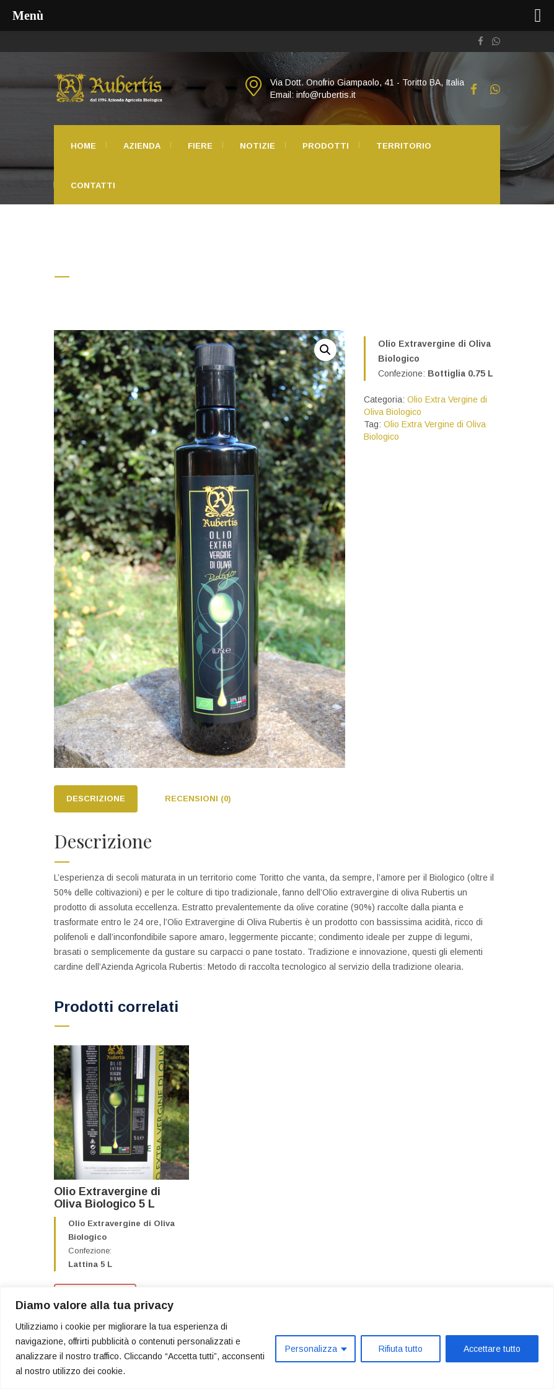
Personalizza (311, 1349)
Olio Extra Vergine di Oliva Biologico (166, 293)
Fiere (200, 145)
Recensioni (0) (198, 798)
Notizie (257, 145)
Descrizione (95, 798)
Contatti (93, 185)
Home (83, 145)
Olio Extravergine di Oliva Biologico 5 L (107, 1197)
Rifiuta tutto (401, 1349)
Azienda (141, 145)
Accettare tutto (492, 1349)
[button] (325, 350)
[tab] (96, 799)
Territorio (403, 145)
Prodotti (325, 145)
